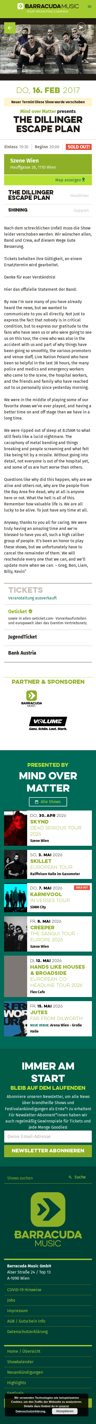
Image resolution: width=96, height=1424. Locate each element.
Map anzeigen (68, 180)
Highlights (16, 1382)
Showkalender (20, 1361)
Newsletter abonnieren (48, 1151)
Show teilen (81, 36)
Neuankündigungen (25, 1372)
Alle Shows (50, 801)
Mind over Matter (38, 111)
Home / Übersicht (23, 1351)
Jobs (11, 1300)
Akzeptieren (64, 1411)
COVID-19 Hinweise (24, 1289)
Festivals (15, 1393)
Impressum (17, 1310)
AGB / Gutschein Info (26, 1321)
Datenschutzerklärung (27, 1331)
